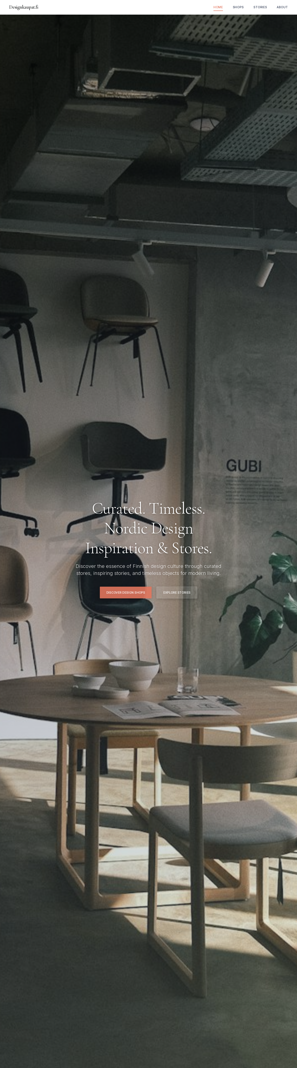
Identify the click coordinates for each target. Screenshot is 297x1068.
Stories (260, 7)
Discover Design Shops (125, 592)
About (282, 7)
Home (218, 7)
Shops (238, 7)
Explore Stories (176, 592)
